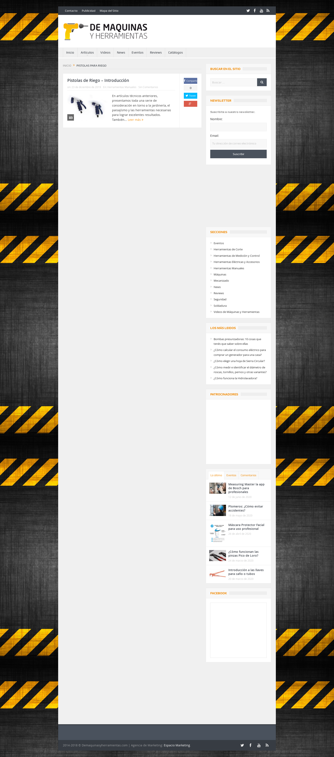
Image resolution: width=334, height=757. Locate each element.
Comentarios (248, 475)
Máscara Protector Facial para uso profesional (246, 527)
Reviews (156, 52)
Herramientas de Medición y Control (237, 256)
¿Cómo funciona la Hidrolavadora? (235, 378)
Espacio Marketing (177, 745)
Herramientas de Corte (228, 249)
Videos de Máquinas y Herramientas (236, 312)
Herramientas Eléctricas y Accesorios (237, 262)
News (121, 52)
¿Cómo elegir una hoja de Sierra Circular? (239, 361)
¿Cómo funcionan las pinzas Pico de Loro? (243, 553)
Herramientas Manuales (121, 87)
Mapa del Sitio (109, 10)
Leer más (135, 120)
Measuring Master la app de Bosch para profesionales (246, 488)
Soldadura (220, 306)
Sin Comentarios (148, 87)
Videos (105, 52)
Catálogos (175, 52)
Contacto (71, 10)
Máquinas (220, 274)
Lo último (216, 475)
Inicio (70, 52)
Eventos (137, 52)
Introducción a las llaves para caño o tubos (246, 572)
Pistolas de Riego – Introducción (98, 80)
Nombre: (216, 119)
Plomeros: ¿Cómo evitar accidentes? (245, 508)
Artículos (87, 52)
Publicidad (88, 10)
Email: (214, 136)
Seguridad (220, 299)
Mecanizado (221, 280)
